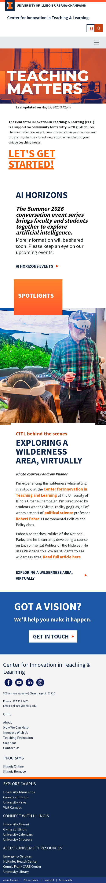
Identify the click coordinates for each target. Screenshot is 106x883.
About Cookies (10, 880)
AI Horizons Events (34, 266)
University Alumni (16, 824)
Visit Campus (12, 807)
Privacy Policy (30, 880)
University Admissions (19, 792)
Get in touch (51, 636)
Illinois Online (13, 766)
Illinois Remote (14, 771)
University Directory (17, 839)
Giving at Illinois (15, 829)
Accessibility (65, 880)
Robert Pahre (28, 518)
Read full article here (62, 556)
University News (14, 802)
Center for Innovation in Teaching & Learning (48, 18)
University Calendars (18, 834)
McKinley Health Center (20, 861)
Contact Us (11, 748)
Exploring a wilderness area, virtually (44, 575)
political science (58, 512)
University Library (16, 871)
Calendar (9, 743)
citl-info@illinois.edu (23, 706)
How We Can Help (16, 727)
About (7, 722)
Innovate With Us (15, 732)
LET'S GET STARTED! (31, 159)
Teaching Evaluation (18, 737)
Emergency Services (17, 856)
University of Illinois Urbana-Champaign (52, 5)
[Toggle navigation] (97, 42)
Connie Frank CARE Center (22, 866)
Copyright (49, 880)
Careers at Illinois (16, 797)
